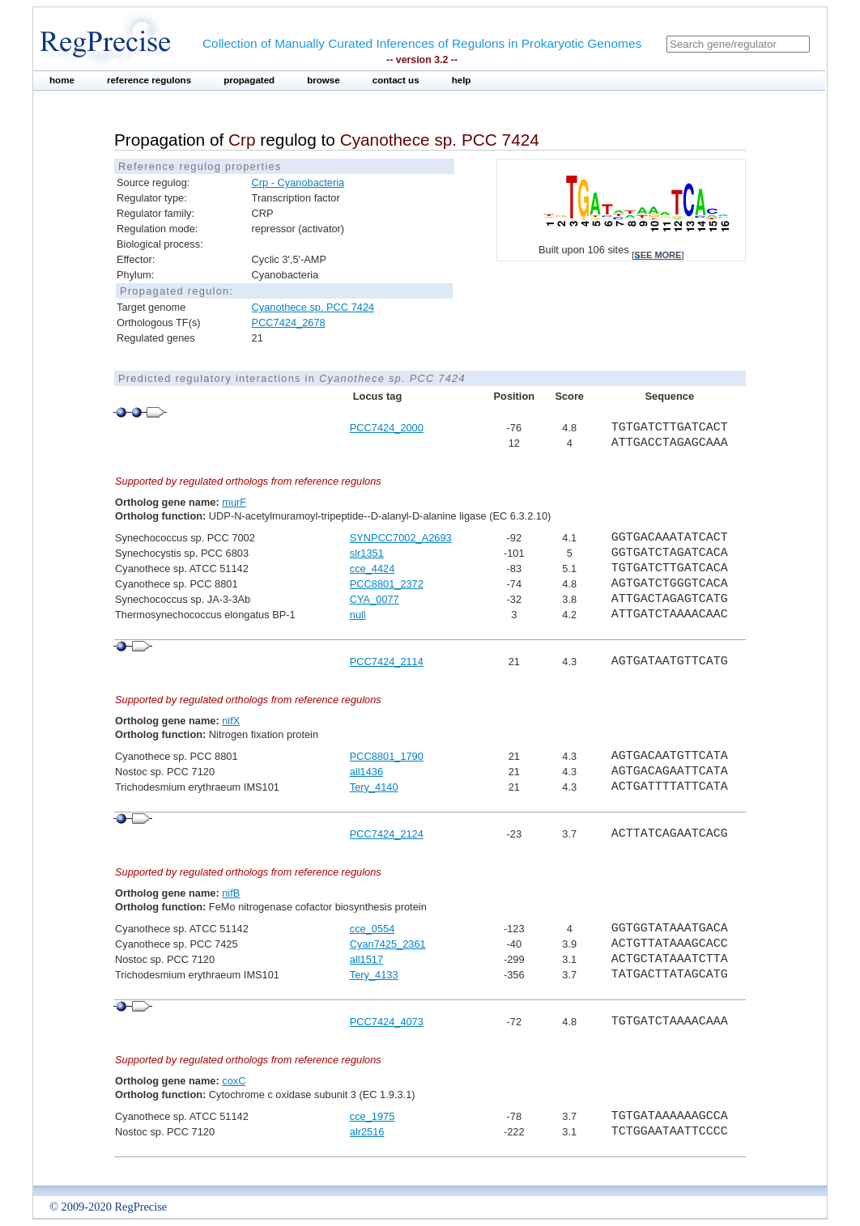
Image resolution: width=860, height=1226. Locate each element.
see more (657, 255)
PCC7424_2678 (289, 322)
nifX (231, 721)
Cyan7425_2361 (388, 944)
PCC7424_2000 (387, 428)
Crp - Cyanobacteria (298, 182)
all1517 (366, 959)
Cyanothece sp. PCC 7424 (313, 307)
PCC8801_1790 (387, 756)
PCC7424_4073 (387, 1022)
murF (234, 502)
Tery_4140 (374, 787)
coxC (233, 1081)
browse (323, 80)
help (461, 80)
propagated (249, 80)
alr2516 (367, 1132)
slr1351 (367, 553)
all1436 (366, 772)
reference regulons (149, 80)
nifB (231, 893)
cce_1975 (372, 1116)
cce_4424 (372, 568)
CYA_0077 (374, 599)
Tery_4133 (374, 975)
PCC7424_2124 (387, 834)
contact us (396, 80)
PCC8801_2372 (387, 584)
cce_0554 (372, 929)
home (62, 80)
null (358, 615)
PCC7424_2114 (387, 661)
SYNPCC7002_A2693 (401, 538)
